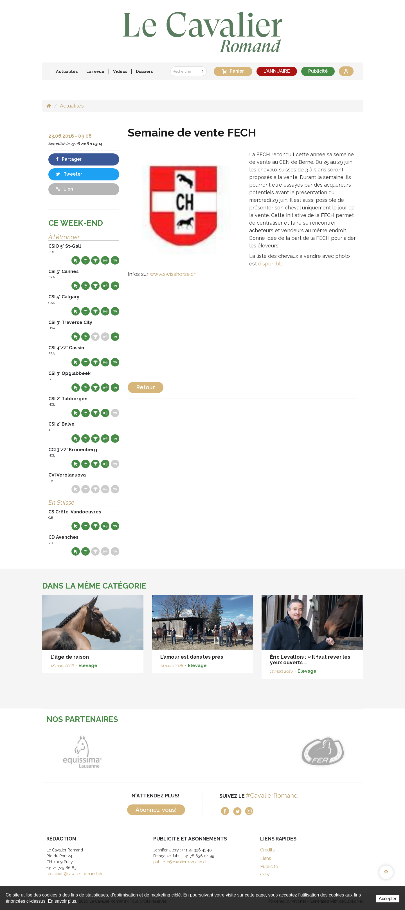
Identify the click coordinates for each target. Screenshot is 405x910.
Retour (145, 387)
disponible (271, 264)
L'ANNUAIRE (277, 71)
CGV (265, 874)
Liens (265, 858)
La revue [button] (95, 71)
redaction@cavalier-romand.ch (74, 873)
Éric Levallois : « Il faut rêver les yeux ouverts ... (310, 659)
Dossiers (144, 71)
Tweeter (69, 174)
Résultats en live (105, 260)
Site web (75, 260)
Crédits (267, 850)
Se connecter (346, 71)
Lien (64, 189)
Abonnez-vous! (156, 809)
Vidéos (120, 71)
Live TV (115, 260)
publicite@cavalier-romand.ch (180, 862)
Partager (69, 159)
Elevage (87, 665)
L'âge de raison (70, 657)
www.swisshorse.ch (173, 274)
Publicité (318, 71)
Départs (85, 260)
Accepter (388, 898)
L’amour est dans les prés (191, 657)
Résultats (95, 260)
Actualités (67, 71)
